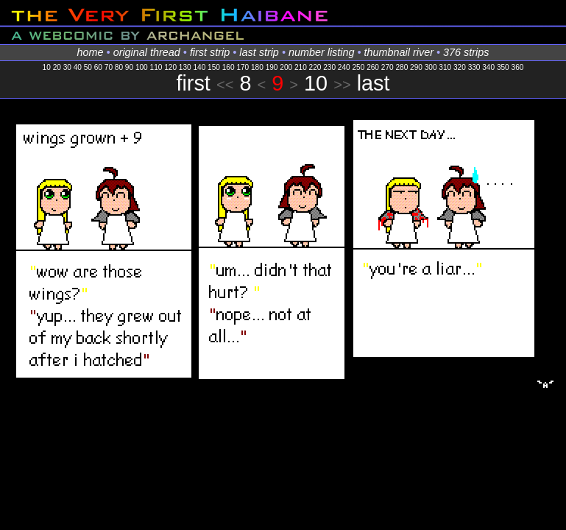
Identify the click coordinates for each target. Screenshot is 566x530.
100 (141, 67)
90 (129, 67)
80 (119, 67)
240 (344, 67)
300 (431, 67)
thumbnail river (399, 52)
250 (359, 67)
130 (185, 67)
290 (416, 67)
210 (300, 67)
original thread (146, 52)
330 (474, 67)
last (373, 83)
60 (98, 67)
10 (47, 67)
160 (228, 67)
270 (387, 67)
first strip (210, 52)
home (90, 52)
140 (199, 67)
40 (78, 67)
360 (518, 67)
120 (170, 67)
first (193, 83)
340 (488, 67)
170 (242, 67)
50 (88, 67)
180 (257, 67)
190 (272, 67)
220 (315, 67)
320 (459, 67)
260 (373, 67)
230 (329, 67)
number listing (322, 52)
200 (286, 67)
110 (156, 67)
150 (214, 67)
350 (503, 67)
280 (401, 67)
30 (67, 67)
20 (57, 67)
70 (109, 67)
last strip (259, 52)
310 (445, 67)
